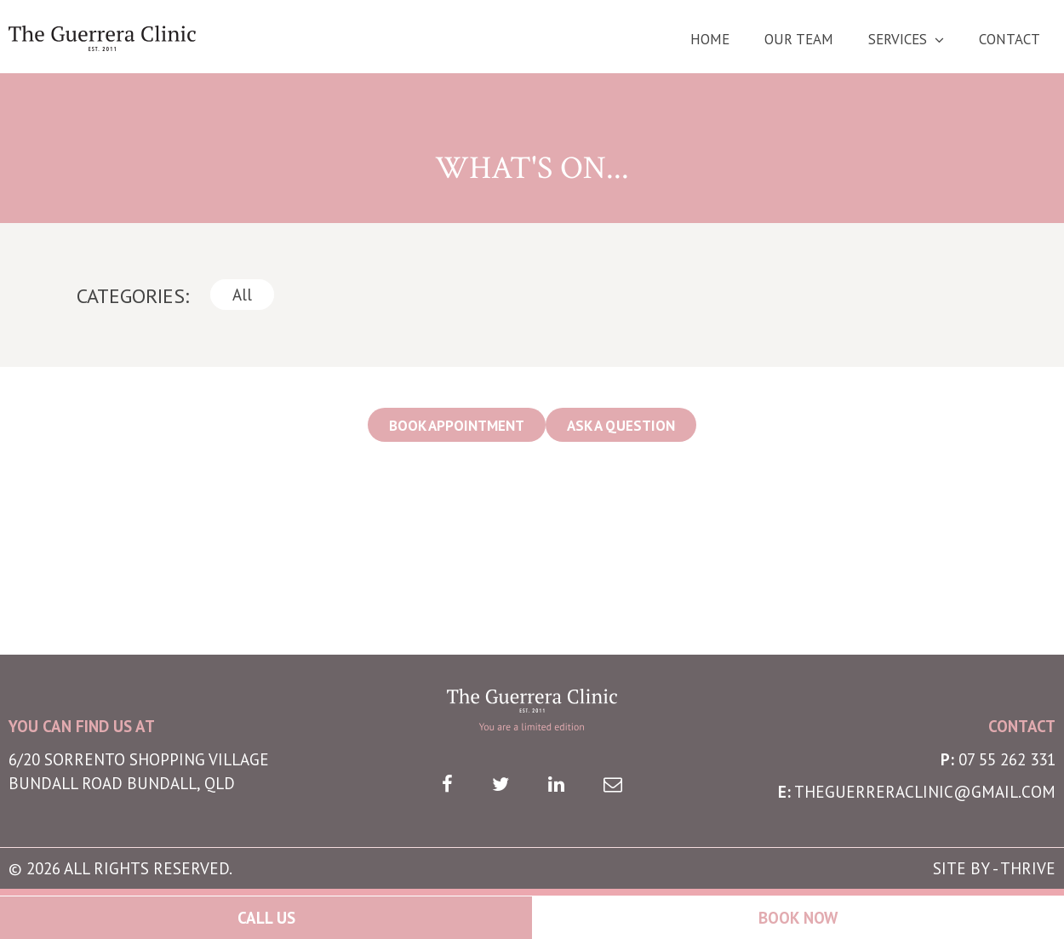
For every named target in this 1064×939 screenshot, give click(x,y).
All (242, 294)
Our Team (798, 39)
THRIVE (1027, 868)
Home (709, 39)
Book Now (798, 918)
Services (897, 39)
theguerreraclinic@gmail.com (924, 792)
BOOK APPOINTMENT (456, 425)
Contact (1009, 39)
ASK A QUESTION (621, 425)
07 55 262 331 (1006, 759)
